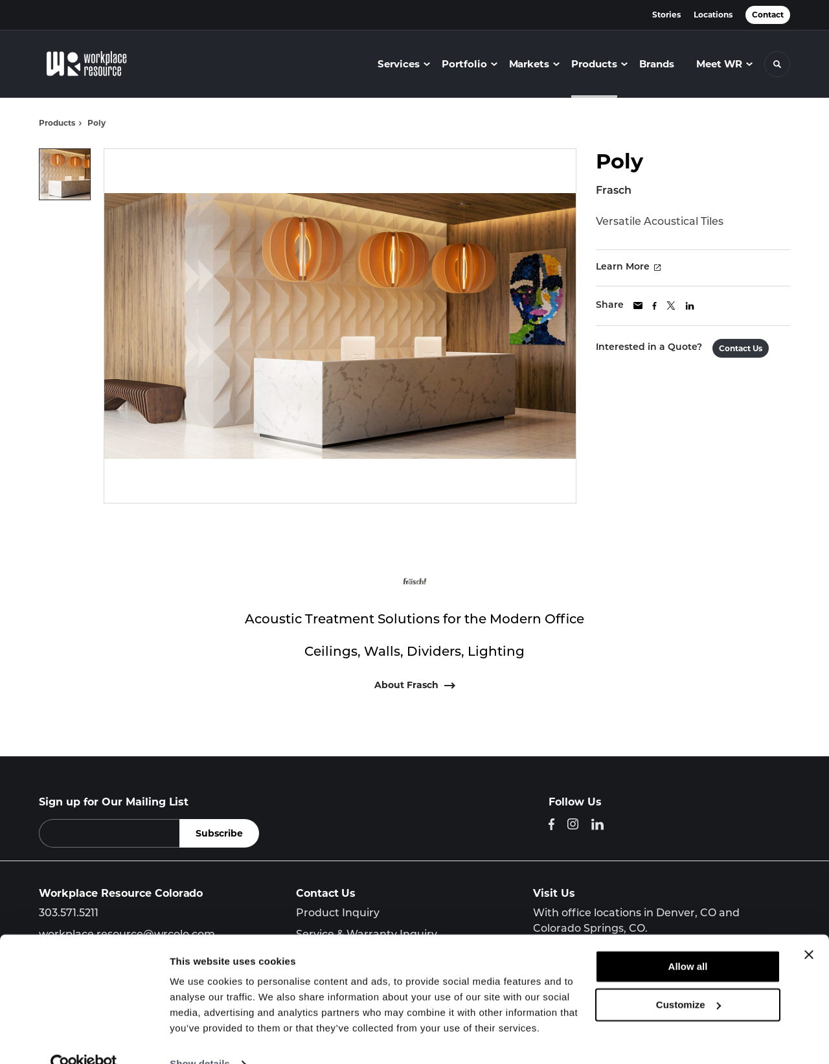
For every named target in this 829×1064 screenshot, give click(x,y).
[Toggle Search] (777, 64)
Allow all (688, 941)
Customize (688, 978)
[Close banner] (808, 929)
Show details (200, 1038)
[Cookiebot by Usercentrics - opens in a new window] (84, 1038)
